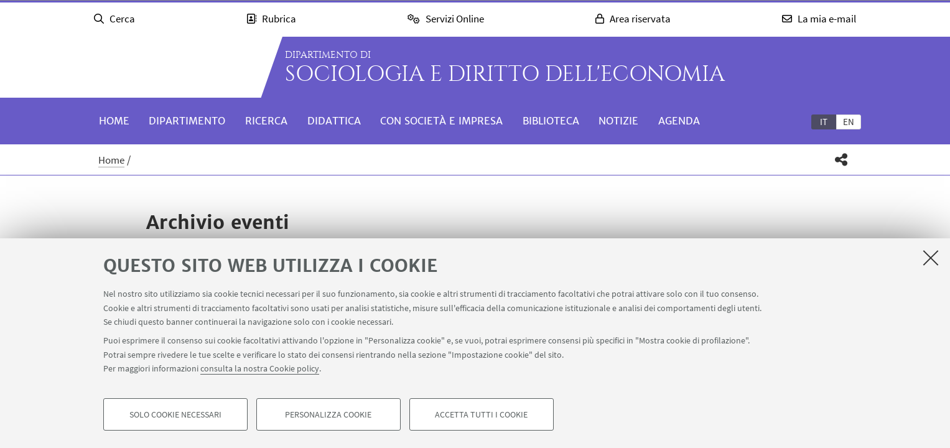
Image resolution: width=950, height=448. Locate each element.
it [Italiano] (823, 122)
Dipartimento (187, 120)
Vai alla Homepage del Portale (170, 67)
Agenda (679, 120)
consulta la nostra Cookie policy (259, 368)
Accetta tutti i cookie (481, 414)
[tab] (823, 121)
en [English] (848, 122)
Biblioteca (551, 120)
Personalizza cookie (328, 414)
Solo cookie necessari (175, 414)
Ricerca (266, 120)
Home (114, 120)
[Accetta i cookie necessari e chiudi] (931, 258)
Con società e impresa (441, 120)
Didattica (334, 120)
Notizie (618, 120)
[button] (841, 159)
